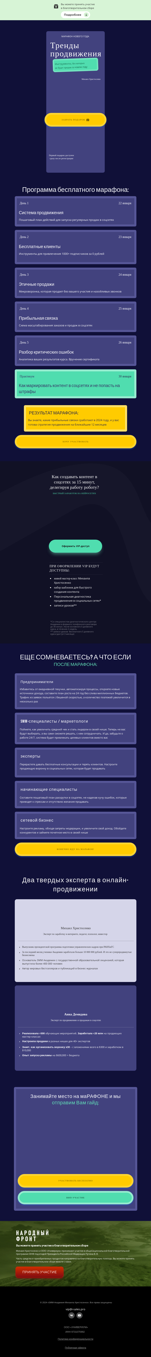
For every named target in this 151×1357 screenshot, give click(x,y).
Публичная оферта (75, 1347)
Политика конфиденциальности (75, 1339)
